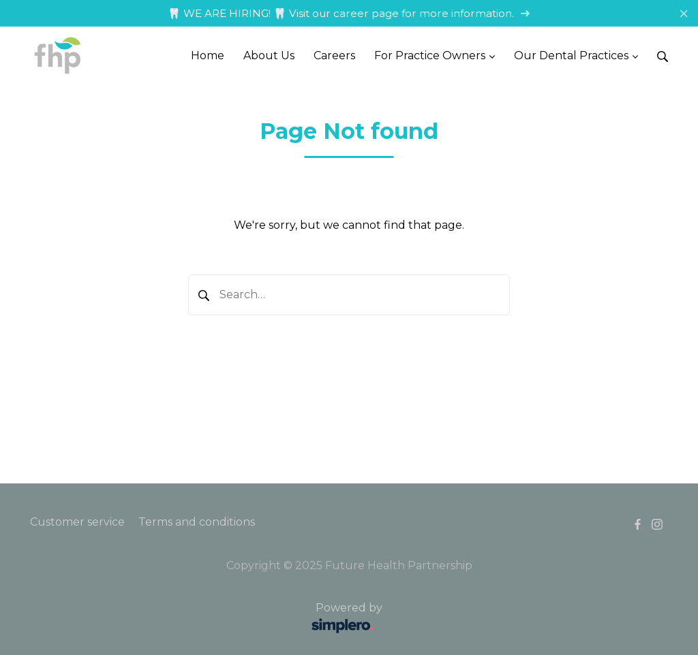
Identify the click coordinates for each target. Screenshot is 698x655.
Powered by (208, 619)
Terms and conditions (196, 521)
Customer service (77, 521)
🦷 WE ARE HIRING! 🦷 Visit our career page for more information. (349, 13)
